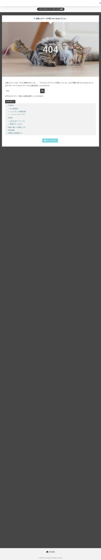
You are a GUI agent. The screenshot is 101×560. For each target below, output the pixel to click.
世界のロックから (16, 124)
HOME (50, 552)
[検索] (99, 3)
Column (11, 105)
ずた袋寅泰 (14, 109)
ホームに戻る (50, 140)
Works (10, 118)
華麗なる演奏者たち (15, 133)
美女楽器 (11, 130)
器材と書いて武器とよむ (17, 127)
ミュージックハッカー (18, 114)
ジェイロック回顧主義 (18, 111)
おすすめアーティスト (18, 121)
